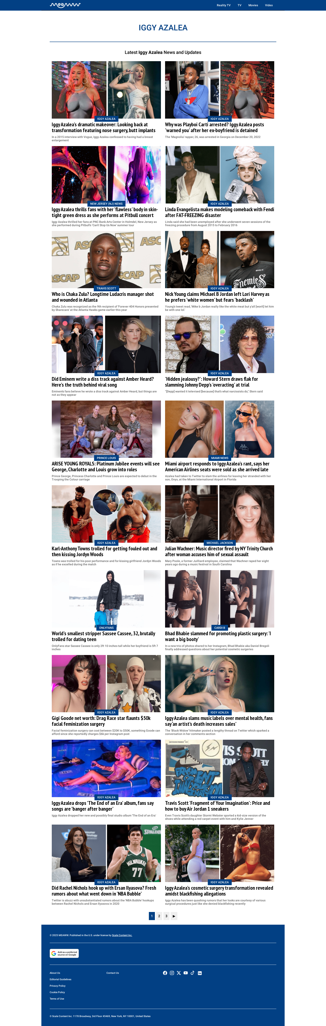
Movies (253, 5)
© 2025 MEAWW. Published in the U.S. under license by (81, 935)
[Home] (65, 5)
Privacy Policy (57, 985)
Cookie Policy (57, 992)
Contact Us (112, 972)
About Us (55, 972)
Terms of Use (57, 998)
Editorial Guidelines (60, 979)
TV (239, 5)
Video (269, 5)
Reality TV (224, 5)
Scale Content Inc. (122, 935)
